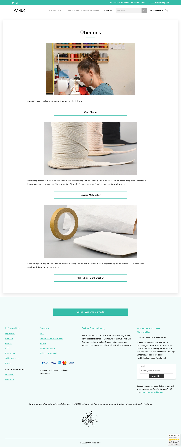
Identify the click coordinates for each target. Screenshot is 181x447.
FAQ (42, 333)
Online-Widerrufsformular (51, 338)
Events (8, 363)
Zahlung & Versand (48, 353)
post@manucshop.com (160, 2)
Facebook (9, 379)
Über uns (9, 338)
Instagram (9, 374)
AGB (7, 348)
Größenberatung (47, 348)
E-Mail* (143, 366)
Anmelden (156, 376)
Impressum (10, 333)
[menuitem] (57, 10)
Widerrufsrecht (12, 358)
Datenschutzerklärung (153, 392)
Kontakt (8, 343)
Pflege (43, 343)
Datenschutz (11, 353)
